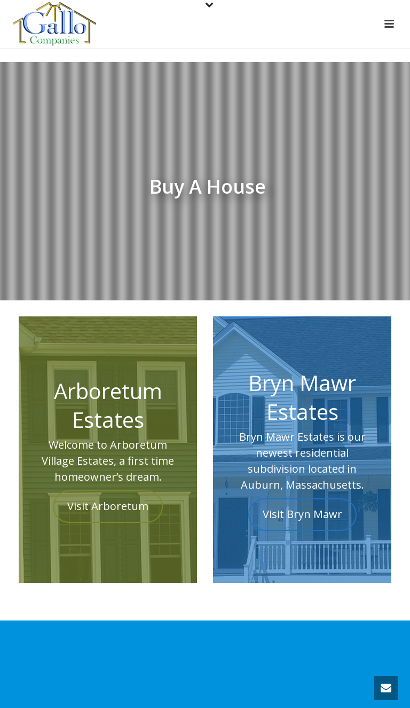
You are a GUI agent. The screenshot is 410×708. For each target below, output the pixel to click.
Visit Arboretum (107, 506)
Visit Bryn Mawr (302, 514)
